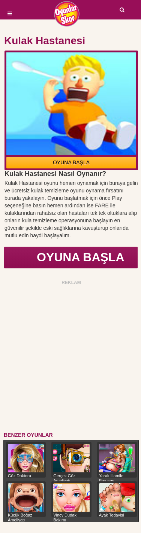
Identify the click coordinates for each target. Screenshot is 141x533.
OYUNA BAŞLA (71, 162)
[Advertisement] (70, 357)
